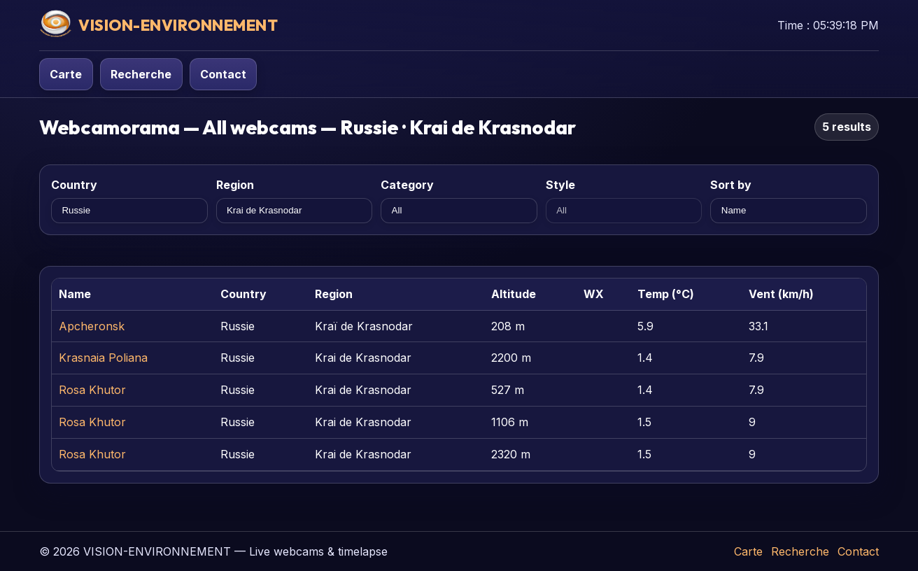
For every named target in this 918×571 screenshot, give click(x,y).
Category (407, 185)
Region (235, 185)
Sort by (730, 185)
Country (74, 185)
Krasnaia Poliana (103, 358)
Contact (223, 74)
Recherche (141, 74)
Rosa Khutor (92, 390)
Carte (66, 74)
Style (560, 185)
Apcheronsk (92, 326)
